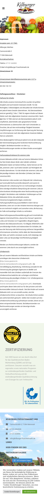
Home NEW (14, 27)
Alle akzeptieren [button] (30, 492)
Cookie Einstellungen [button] (12, 492)
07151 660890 (11, 63)
